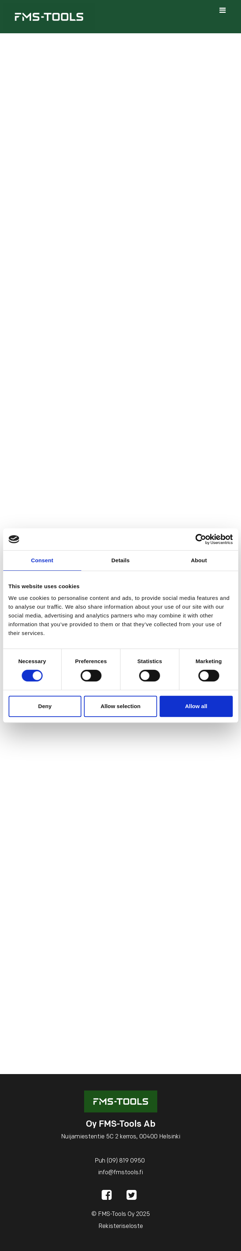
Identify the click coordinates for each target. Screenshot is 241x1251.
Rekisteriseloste (120, 1226)
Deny (45, 706)
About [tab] (199, 560)
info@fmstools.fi (120, 1173)
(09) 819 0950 (126, 1161)
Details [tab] (121, 560)
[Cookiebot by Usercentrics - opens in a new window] (201, 539)
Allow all (196, 706)
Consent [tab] (42, 560)
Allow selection (120, 706)
